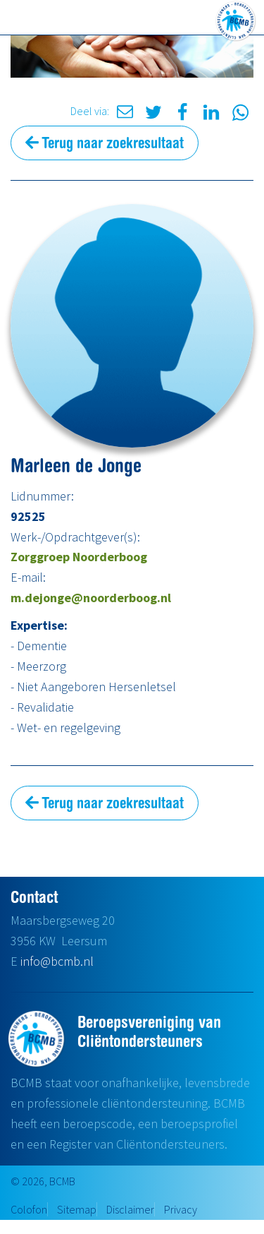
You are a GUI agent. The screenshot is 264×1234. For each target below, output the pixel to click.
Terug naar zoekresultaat (104, 142)
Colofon (29, 1209)
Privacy (180, 1209)
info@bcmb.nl (57, 961)
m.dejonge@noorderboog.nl (91, 597)
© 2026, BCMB (43, 1181)
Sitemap (76, 1209)
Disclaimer (130, 1209)
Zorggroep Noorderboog (79, 557)
